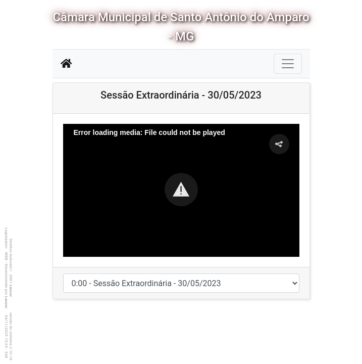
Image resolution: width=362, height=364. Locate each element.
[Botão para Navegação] (288, 64)
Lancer (11, 291)
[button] (181, 189)
